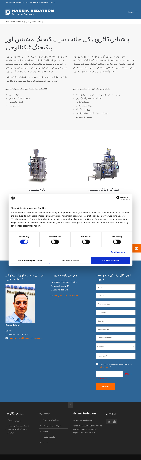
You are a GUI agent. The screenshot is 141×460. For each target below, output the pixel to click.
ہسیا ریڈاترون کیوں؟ (51, 420)
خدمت (45, 443)
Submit (105, 386)
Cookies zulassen (111, 260)
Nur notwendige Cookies (30, 260)
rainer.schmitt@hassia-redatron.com (25, 338)
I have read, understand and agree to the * (113, 365)
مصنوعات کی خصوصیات (52, 426)
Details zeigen (118, 252)
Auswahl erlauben (70, 260)
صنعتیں (45, 431)
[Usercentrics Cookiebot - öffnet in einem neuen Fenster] (118, 198)
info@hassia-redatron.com (17, 2)
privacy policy (105, 367)
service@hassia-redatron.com (42, 2)
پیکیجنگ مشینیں (49, 437)
